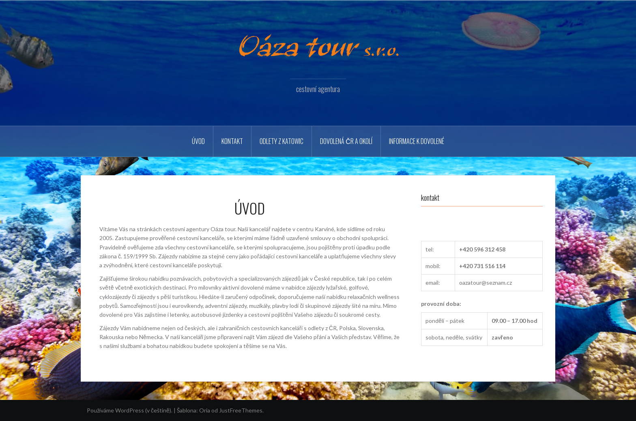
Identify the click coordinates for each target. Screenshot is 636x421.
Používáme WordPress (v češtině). (129, 410)
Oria (204, 410)
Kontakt (232, 141)
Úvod (198, 141)
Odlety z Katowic (281, 141)
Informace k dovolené (416, 141)
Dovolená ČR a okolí (346, 141)
